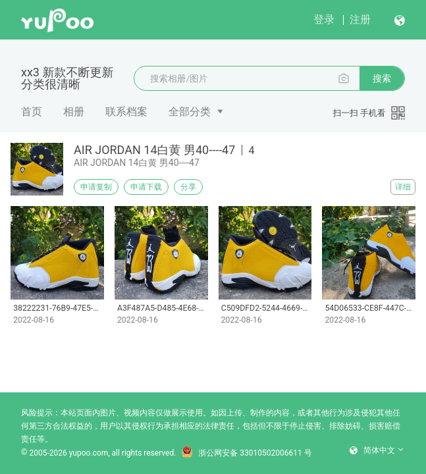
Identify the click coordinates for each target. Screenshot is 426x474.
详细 (403, 187)
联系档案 (126, 111)
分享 (188, 187)
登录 (323, 19)
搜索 (382, 78)
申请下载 (146, 187)
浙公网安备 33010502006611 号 (246, 453)
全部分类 (190, 111)
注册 (360, 19)
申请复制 (96, 187)
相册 (73, 111)
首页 (31, 111)
